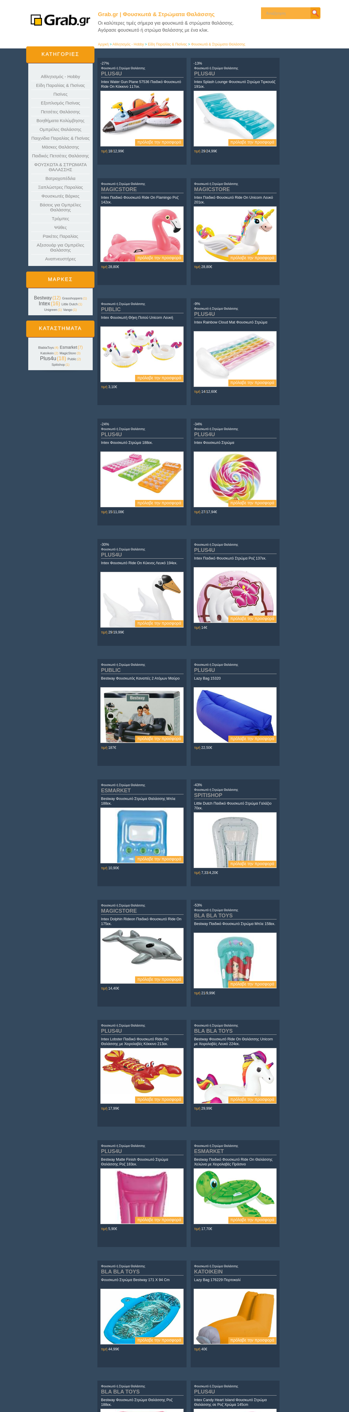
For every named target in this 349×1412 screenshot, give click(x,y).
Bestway (43, 297)
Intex (44, 303)
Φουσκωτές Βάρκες (60, 195)
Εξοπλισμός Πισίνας (60, 102)
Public (72, 359)
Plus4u (48, 358)
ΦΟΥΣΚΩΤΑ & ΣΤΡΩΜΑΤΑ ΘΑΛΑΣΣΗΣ (60, 167)
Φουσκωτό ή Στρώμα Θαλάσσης (124, 68)
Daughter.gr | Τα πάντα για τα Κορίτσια (280, 1381)
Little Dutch (70, 304)
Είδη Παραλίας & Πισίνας (60, 85)
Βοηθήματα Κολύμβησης (60, 120)
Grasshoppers (72, 298)
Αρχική (103, 44)
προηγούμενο (152, 1335)
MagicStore (68, 353)
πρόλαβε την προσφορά (142, 142)
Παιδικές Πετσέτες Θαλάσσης (60, 155)
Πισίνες (60, 94)
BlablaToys (46, 347)
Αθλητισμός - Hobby (60, 76)
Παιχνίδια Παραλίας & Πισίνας (60, 138)
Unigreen (50, 309)
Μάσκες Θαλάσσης (60, 146)
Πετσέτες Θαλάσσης (60, 111)
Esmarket (68, 347)
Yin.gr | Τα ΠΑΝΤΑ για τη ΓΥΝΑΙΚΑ (277, 1376)
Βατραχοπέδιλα (60, 178)
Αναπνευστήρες (60, 258)
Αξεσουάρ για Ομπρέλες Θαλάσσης (60, 247)
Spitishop (58, 364)
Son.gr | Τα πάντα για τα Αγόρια (274, 1386)
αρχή (141, 1335)
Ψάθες (60, 227)
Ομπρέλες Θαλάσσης (61, 129)
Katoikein (47, 353)
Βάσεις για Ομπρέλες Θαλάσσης (60, 207)
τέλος (274, 1335)
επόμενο (262, 1335)
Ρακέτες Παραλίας (60, 236)
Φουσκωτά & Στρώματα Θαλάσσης (218, 44)
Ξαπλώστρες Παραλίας (60, 187)
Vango (67, 309)
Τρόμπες (60, 218)
